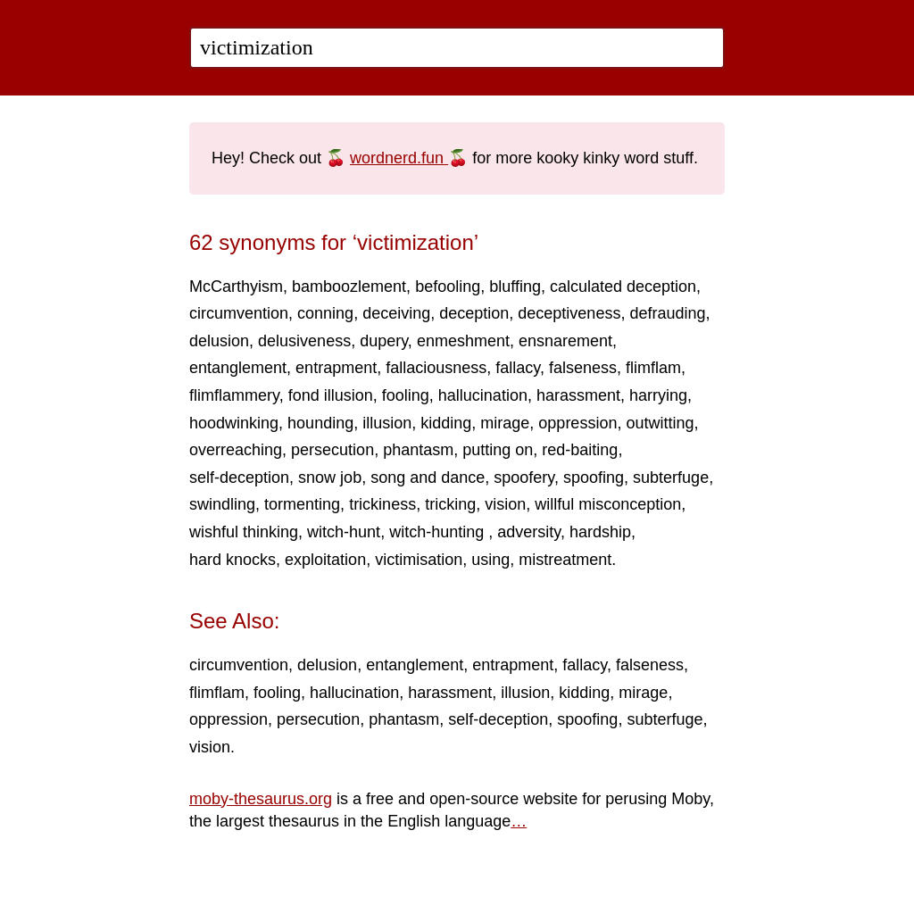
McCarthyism (236, 286)
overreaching (235, 450)
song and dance (427, 477)
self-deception (239, 477)
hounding (320, 423)
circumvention (238, 313)
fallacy (517, 368)
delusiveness (304, 341)
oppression (577, 423)
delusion (219, 341)
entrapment (336, 368)
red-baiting (580, 450)
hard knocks (232, 560)
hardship (600, 532)
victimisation (418, 560)
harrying (658, 395)
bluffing (515, 286)
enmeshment (463, 341)
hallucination (483, 395)
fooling (405, 395)
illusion (386, 423)
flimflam (653, 368)
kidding (445, 423)
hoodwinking (233, 423)
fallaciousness (436, 368)
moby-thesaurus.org (260, 799)
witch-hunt (343, 532)
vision (505, 504)
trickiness (382, 504)
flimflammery (234, 395)
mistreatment (565, 560)
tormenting (302, 504)
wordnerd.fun (399, 158)
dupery (384, 341)
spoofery (524, 477)
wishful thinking (243, 532)
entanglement (238, 368)
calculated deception (623, 286)
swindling (222, 504)
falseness (583, 368)
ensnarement (565, 341)
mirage (504, 423)
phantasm (418, 450)
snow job (329, 477)
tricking (450, 504)
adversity (529, 532)
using (490, 560)
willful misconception (608, 504)
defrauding (667, 313)
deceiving (396, 313)
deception (474, 313)
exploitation (325, 560)
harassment (578, 395)
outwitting (660, 423)
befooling (447, 286)
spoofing (593, 477)
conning (325, 313)
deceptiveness (569, 313)
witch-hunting (438, 532)
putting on (497, 450)
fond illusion (330, 395)
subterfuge (671, 477)
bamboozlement (349, 286)
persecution (332, 450)
